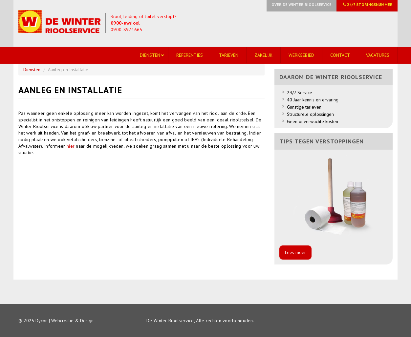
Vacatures (377, 55)
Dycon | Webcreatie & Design (64, 321)
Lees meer (295, 252)
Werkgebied (301, 55)
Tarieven (228, 55)
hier (71, 146)
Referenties (189, 55)
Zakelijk (263, 55)
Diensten (150, 55)
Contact (340, 55)
